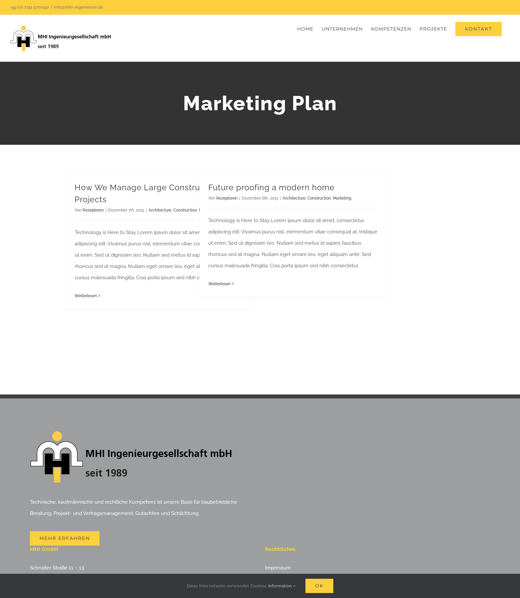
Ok (319, 586)
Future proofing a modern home (271, 187)
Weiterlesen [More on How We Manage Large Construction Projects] (86, 296)
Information (281, 585)
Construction (185, 210)
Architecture (160, 210)
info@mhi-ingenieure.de (78, 7)
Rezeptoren (93, 210)
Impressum (278, 568)
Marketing (342, 198)
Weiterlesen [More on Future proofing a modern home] (219, 284)
